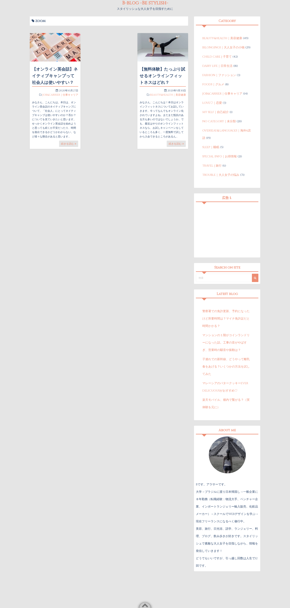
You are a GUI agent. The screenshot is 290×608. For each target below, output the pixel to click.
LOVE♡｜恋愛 (212, 103)
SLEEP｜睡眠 (210, 147)
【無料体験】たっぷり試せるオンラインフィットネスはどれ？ (162, 76)
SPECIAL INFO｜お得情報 (219, 156)
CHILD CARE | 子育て (217, 57)
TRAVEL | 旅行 (212, 166)
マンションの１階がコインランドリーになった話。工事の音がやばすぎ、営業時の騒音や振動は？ (226, 342)
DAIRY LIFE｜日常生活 (217, 66)
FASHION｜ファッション (219, 75)
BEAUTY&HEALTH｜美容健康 (168, 95)
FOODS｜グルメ (213, 84)
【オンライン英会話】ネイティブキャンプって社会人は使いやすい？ (55, 76)
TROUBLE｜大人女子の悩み (220, 175)
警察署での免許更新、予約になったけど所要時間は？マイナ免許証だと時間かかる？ (226, 318)
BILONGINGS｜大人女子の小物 (223, 47)
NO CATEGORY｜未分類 (219, 121)
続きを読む (68, 144)
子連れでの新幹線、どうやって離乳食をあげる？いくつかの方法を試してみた (226, 366)
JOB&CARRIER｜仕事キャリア (60, 95)
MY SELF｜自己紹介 (215, 112)
